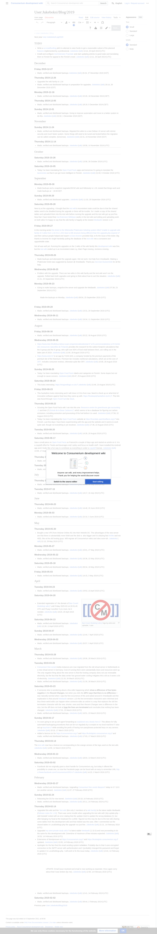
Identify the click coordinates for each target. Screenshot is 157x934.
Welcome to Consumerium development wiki (78, 453)
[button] (65, 481)
